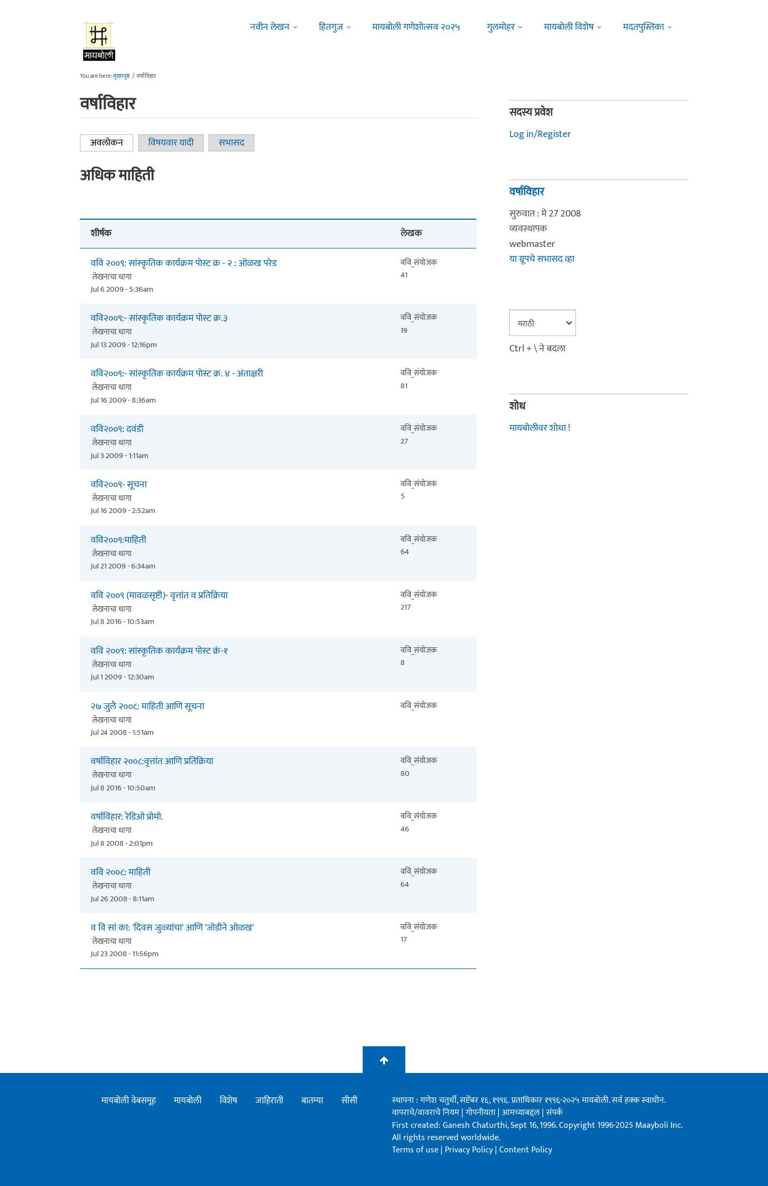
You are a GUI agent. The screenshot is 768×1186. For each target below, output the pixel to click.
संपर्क (554, 1112)
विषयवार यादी (171, 143)
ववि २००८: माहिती (120, 873)
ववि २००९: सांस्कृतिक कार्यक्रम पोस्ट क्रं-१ (159, 651)
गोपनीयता (482, 1112)
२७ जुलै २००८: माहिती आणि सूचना (147, 707)
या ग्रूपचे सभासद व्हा (541, 259)
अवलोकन (111, 143)
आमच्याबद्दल (522, 1112)
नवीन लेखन (270, 27)
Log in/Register (540, 134)
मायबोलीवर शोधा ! (539, 428)
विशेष (228, 1100)
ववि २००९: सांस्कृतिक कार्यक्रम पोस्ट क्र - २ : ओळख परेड (184, 264)
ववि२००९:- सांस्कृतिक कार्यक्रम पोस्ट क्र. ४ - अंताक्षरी (177, 374)
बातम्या (312, 1100)
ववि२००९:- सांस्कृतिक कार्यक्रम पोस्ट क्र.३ (159, 318)
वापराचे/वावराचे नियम (425, 1112)
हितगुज (331, 27)
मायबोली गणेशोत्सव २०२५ (416, 27)
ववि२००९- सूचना (119, 485)
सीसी (349, 1100)
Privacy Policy (470, 1150)
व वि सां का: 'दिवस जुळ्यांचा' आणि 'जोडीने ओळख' (172, 928)
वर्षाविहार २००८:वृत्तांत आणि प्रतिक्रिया (152, 762)
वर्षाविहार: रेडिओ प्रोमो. (127, 817)
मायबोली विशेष (569, 27)
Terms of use (415, 1150)
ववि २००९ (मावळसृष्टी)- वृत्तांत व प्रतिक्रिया (159, 596)
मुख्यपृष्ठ (121, 76)
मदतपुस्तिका (643, 27)
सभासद (231, 143)
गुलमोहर (501, 27)
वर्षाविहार (526, 192)
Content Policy (525, 1150)
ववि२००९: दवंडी (117, 429)
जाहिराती (269, 1100)
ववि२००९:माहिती (118, 540)
